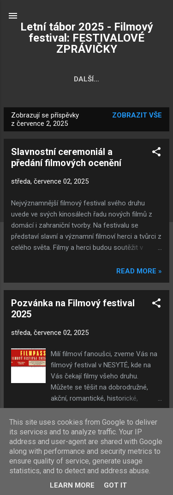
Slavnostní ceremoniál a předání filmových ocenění (66, 157)
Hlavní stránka (46, 79)
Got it (115, 485)
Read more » (139, 271)
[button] (156, 153)
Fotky (104, 79)
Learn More (72, 485)
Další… (144, 79)
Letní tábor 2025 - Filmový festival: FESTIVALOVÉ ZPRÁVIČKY (86, 38)
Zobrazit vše (137, 115)
